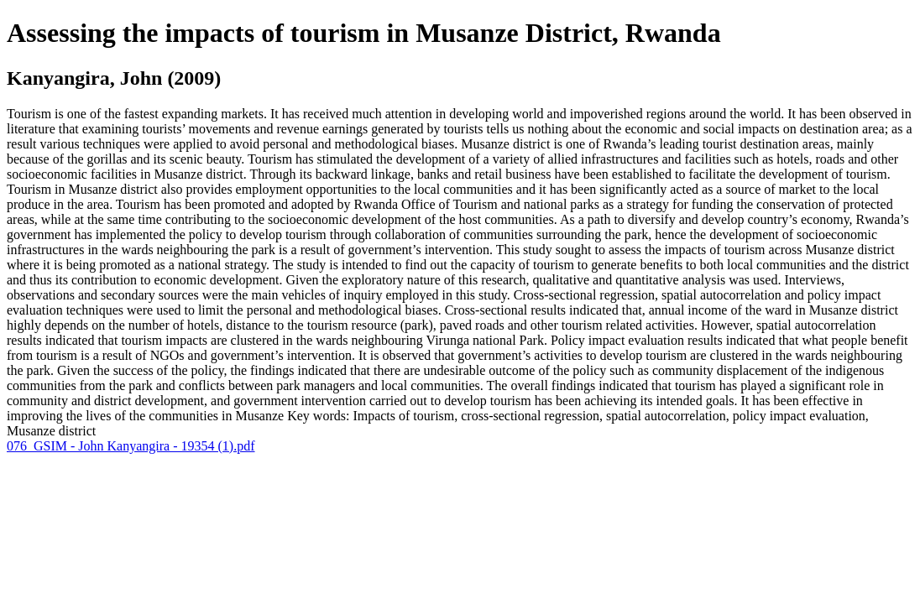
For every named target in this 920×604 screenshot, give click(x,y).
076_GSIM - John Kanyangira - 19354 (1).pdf (131, 446)
